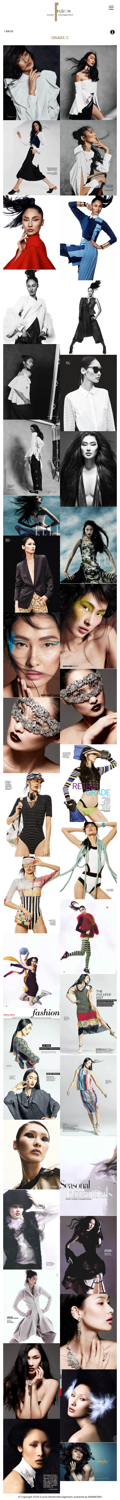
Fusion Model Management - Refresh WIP (60, 12)
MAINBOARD (95, 1497)
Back (8, 31)
